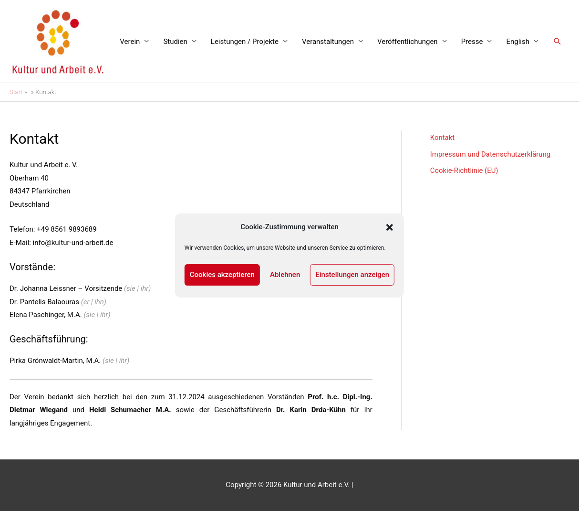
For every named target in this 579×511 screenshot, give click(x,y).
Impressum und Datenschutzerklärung (490, 153)
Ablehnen (285, 274)
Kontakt (442, 137)
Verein (130, 41)
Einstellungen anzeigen (352, 274)
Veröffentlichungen (407, 41)
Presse (472, 41)
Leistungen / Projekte (245, 41)
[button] (389, 227)
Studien (175, 41)
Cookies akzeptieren (222, 274)
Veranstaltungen (328, 41)
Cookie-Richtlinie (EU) (464, 170)
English (517, 41)
